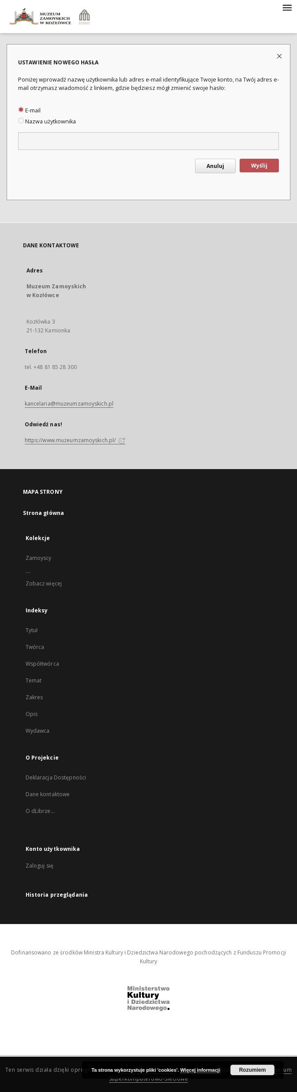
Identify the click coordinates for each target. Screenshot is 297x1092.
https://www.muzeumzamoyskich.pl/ (75, 440)
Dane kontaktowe (48, 794)
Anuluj (215, 166)
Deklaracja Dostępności (56, 777)
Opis (32, 714)
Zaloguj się (40, 865)
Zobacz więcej (44, 583)
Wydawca (38, 730)
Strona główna (43, 513)
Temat (34, 680)
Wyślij (259, 165)
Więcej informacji (200, 1070)
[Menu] (287, 7)
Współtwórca (42, 663)
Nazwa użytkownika (47, 121)
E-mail (29, 110)
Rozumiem (252, 1070)
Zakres (34, 697)
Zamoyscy (39, 558)
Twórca (35, 647)
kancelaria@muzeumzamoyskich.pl (69, 403)
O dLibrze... (40, 811)
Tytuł (32, 630)
